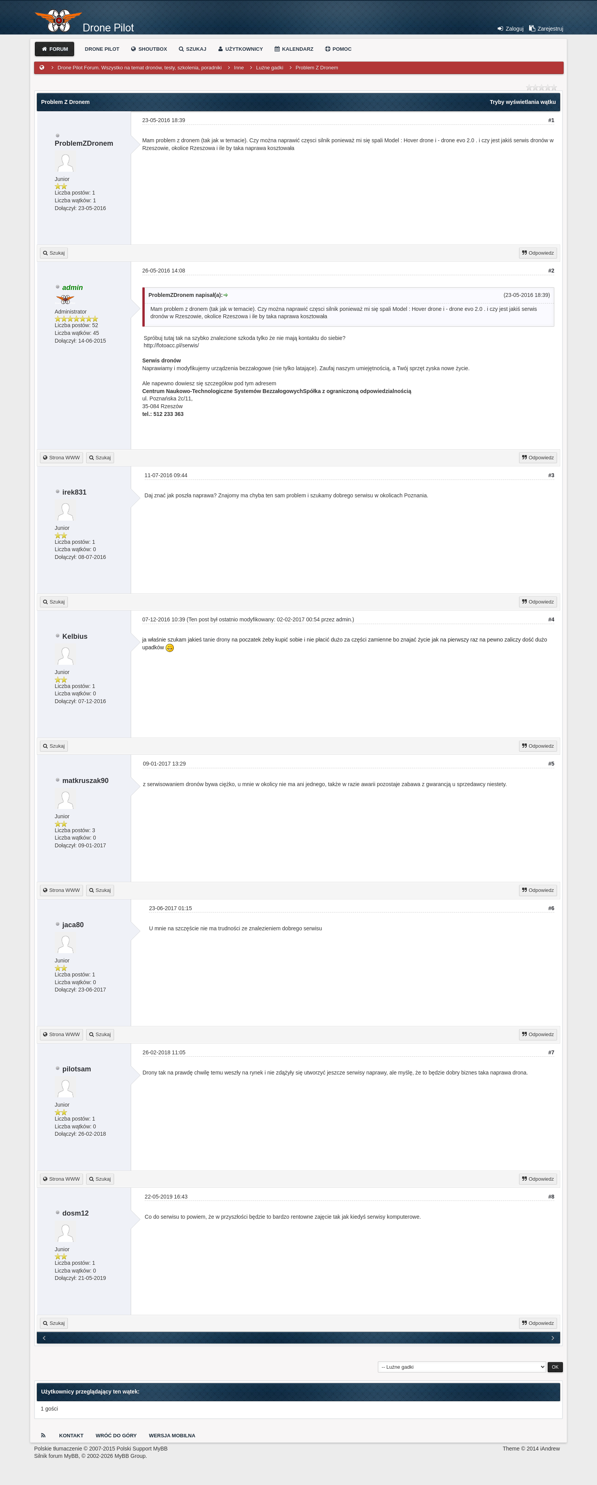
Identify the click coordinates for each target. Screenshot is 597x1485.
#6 (551, 908)
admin (343, 619)
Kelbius (75, 636)
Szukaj (192, 49)
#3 (551, 475)
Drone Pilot (102, 49)
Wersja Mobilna (172, 1435)
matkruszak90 (85, 781)
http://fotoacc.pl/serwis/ (171, 345)
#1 (551, 120)
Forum (54, 49)
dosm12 (75, 1213)
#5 (551, 764)
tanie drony (216, 639)
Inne (239, 68)
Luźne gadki (269, 68)
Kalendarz (294, 49)
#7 (551, 1052)
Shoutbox (148, 49)
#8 (551, 1197)
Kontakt (71, 1435)
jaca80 (73, 925)
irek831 (74, 492)
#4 (551, 619)
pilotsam (76, 1069)
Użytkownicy (240, 49)
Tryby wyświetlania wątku (523, 102)
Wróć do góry (116, 1435)
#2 (551, 270)
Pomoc (338, 49)
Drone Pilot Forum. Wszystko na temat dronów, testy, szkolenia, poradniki (140, 68)
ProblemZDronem (84, 143)
